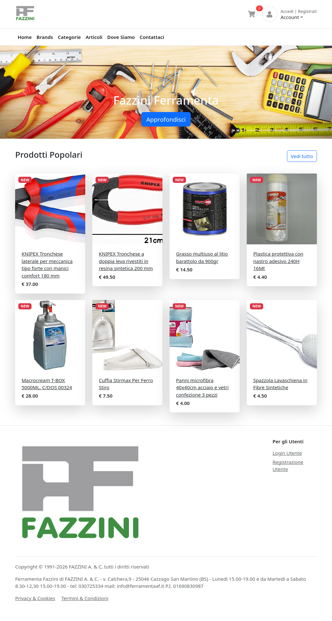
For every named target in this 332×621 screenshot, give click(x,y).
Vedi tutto (302, 156)
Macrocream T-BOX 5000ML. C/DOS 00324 (47, 384)
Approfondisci (166, 119)
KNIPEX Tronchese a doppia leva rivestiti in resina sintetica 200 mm (126, 260)
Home (25, 37)
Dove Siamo (121, 37)
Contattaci (152, 37)
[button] (25, 92)
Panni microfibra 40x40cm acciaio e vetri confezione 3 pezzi (202, 387)
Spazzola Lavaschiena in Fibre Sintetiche (280, 384)
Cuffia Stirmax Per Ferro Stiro (126, 384)
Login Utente (287, 453)
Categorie (69, 37)
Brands (45, 37)
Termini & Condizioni (84, 598)
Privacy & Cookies (35, 598)
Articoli (94, 37)
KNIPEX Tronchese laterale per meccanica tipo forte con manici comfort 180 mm (47, 264)
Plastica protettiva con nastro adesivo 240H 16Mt (278, 260)
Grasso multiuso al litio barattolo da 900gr (202, 257)
